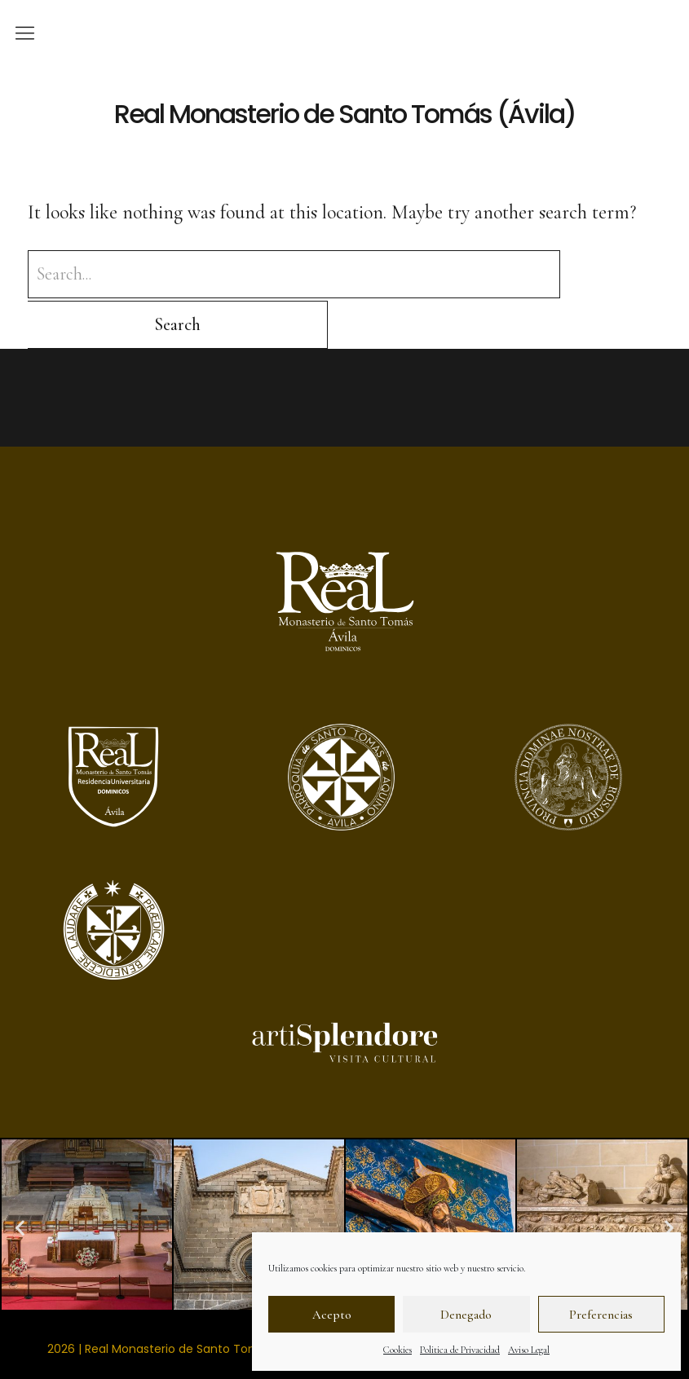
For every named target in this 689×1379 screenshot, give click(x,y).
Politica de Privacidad (460, 1349)
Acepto (331, 1314)
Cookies (397, 1349)
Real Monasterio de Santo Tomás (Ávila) (344, 113)
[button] (20, 1177)
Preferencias (601, 1314)
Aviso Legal (529, 1349)
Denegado (466, 1314)
